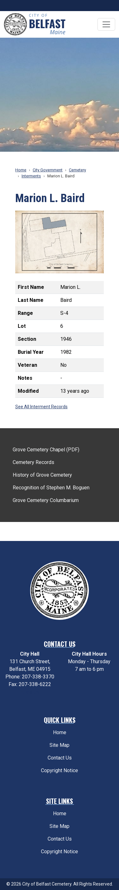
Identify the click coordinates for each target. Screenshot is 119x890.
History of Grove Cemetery (42, 475)
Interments (31, 176)
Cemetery (77, 170)
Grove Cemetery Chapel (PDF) (46, 450)
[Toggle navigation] (106, 24)
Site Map (59, 745)
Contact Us (60, 758)
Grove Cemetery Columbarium (46, 500)
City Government (48, 170)
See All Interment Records (41, 406)
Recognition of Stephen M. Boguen (51, 488)
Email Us (29, 692)
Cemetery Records (33, 462)
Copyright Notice (59, 770)
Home (20, 170)
